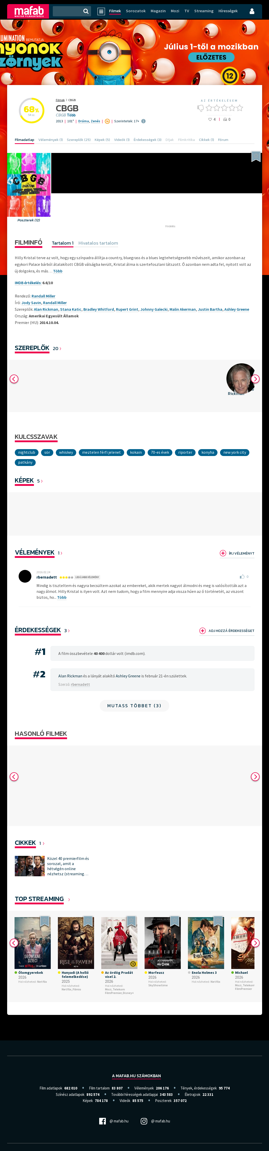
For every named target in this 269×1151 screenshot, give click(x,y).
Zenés (95, 121)
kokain (136, 452)
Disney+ (128, 999)
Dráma (83, 121)
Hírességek (228, 10)
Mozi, (108, 996)
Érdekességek (38, 630)
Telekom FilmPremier (245, 993)
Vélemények (35, 552)
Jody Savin (31, 302)
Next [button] (255, 379)
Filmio (77, 996)
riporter (185, 452)
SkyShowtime (158, 992)
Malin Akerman (183, 309)
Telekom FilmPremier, (115, 997)
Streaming (203, 10)
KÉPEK (24, 480)
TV (186, 10)
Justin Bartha (210, 309)
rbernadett (46, 577)
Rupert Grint (127, 309)
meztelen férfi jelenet (101, 452)
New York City (234, 452)
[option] (88, 386)
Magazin (158, 10)
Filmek (115, 10)
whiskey (66, 452)
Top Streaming (39, 905)
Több (71, 115)
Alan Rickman (46, 309)
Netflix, (67, 996)
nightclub (26, 452)
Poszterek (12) (29, 220)
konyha (207, 452)
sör (47, 452)
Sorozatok (136, 10)
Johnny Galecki (154, 309)
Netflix (42, 988)
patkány (25, 462)
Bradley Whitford (98, 309)
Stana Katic (70, 309)
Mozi (175, 10)
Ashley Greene (236, 309)
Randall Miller (55, 302)
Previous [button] (14, 379)
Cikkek (25, 849)
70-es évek (160, 452)
